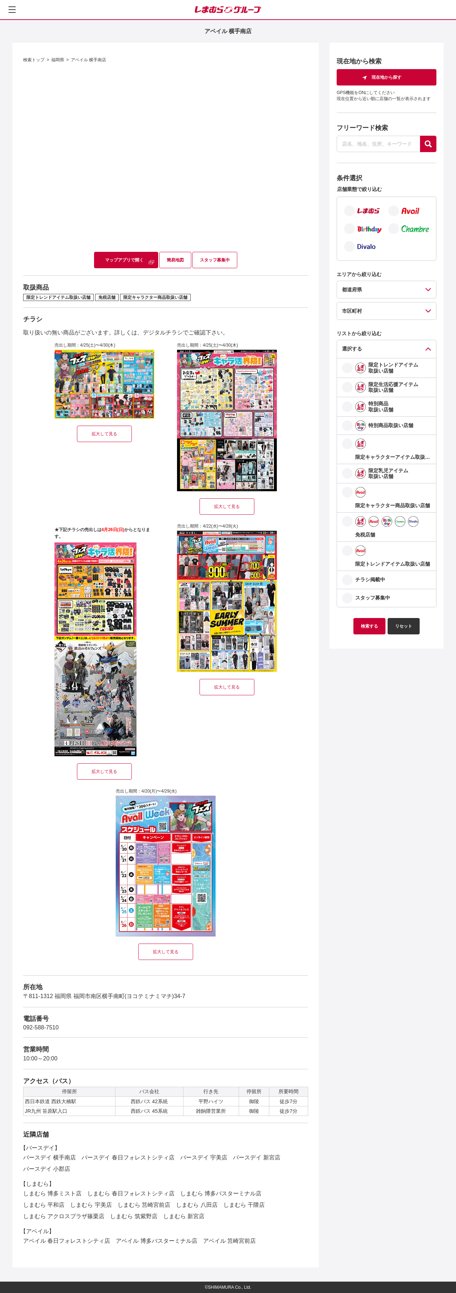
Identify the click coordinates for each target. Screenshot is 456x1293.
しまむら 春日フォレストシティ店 (130, 1193)
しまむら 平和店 (43, 1205)
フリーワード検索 (362, 127)
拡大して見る (104, 433)
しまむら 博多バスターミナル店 (220, 1193)
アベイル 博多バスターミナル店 (156, 1241)
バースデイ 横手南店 (49, 1157)
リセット (403, 626)
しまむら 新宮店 (183, 1216)
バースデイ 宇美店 (203, 1157)
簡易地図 (175, 260)
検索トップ (34, 59)
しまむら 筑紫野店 (133, 1216)
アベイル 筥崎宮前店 (229, 1241)
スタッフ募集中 (215, 260)
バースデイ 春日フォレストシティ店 (128, 1157)
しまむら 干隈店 (244, 1205)
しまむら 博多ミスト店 (52, 1193)
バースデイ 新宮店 (256, 1157)
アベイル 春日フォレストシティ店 (66, 1241)
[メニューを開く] (12, 9)
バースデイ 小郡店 (46, 1169)
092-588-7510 (41, 1027)
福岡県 (57, 59)
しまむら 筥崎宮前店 (144, 1205)
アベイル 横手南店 (88, 59)
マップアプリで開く (124, 260)
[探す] (428, 144)
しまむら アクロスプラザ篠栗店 (63, 1216)
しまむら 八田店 (196, 1205)
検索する (369, 626)
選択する (352, 349)
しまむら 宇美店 (91, 1205)
